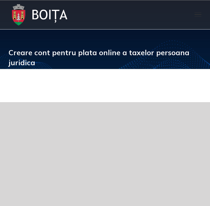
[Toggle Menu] (198, 15)
